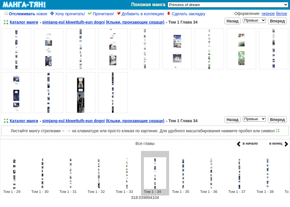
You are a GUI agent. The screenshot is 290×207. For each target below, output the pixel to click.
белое (281, 13)
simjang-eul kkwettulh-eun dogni (73, 22)
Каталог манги (24, 22)
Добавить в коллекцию (140, 14)
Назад (233, 21)
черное (268, 13)
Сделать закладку (186, 14)
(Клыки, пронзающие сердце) (135, 22)
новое (25, 14)
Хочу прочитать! (67, 14)
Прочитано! (101, 14)
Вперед (277, 21)
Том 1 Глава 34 (183, 22)
